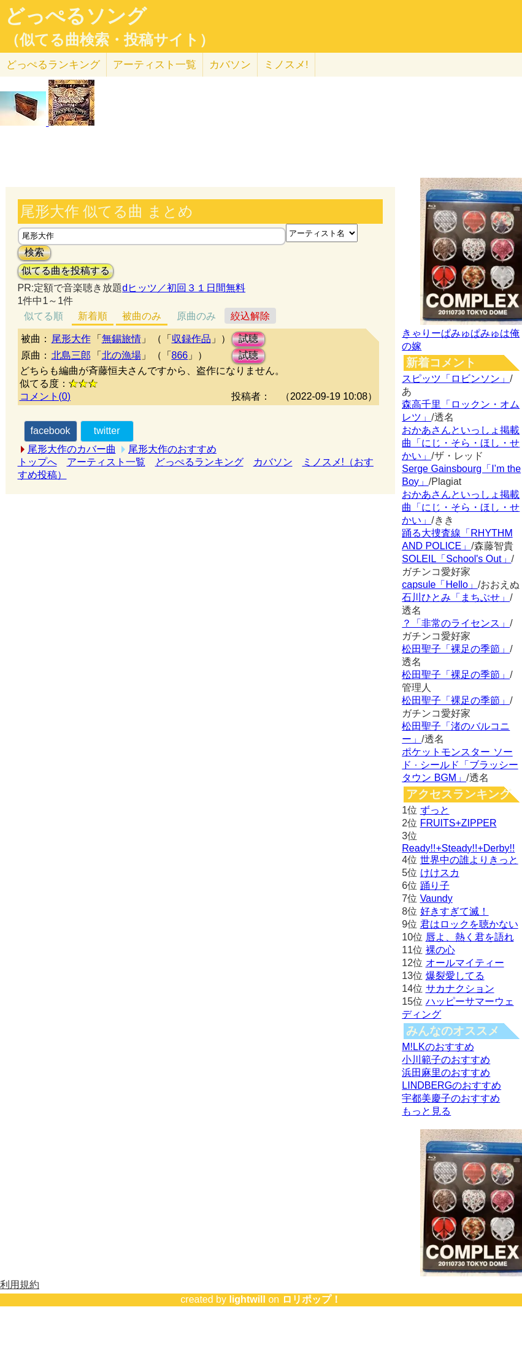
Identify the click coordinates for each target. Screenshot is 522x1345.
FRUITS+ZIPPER (458, 823)
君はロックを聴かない (469, 924)
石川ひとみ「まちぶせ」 (456, 597)
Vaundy (436, 898)
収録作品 (191, 338)
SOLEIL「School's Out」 (456, 559)
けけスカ (439, 872)
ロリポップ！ (311, 1299)
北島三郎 (71, 355)
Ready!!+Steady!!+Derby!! (458, 848)
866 (180, 355)
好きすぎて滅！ (454, 911)
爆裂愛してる (455, 975)
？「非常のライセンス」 (456, 623)
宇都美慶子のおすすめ (451, 1098)
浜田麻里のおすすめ (446, 1072)
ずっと (435, 810)
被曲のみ (141, 316)
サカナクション (460, 988)
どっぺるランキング (199, 462)
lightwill (247, 1299)
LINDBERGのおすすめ (451, 1085)
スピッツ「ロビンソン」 (456, 378)
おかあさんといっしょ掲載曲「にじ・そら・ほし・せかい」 (461, 443)
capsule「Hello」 (440, 584)
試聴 (248, 338)
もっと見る (426, 1111)
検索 (34, 252)
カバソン (230, 64)
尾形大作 (71, 338)
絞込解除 (250, 316)
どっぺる (53, 64)
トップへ (37, 462)
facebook (51, 430)
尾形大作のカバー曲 (72, 449)
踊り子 (435, 885)
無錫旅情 (121, 338)
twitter (107, 430)
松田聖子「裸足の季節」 (456, 649)
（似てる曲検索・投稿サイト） (109, 40)
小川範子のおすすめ (446, 1059)
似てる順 (43, 316)
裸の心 (440, 950)
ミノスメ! (286, 64)
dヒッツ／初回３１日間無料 (183, 288)
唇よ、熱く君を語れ (470, 937)
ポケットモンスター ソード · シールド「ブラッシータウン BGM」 (460, 765)
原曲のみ (196, 316)
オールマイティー (465, 963)
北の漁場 (121, 355)
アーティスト (154, 64)
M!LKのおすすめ (438, 1047)
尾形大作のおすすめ (172, 449)
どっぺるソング (76, 16)
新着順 (92, 316)
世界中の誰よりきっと (469, 860)
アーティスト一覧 (106, 462)
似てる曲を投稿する (65, 270)
